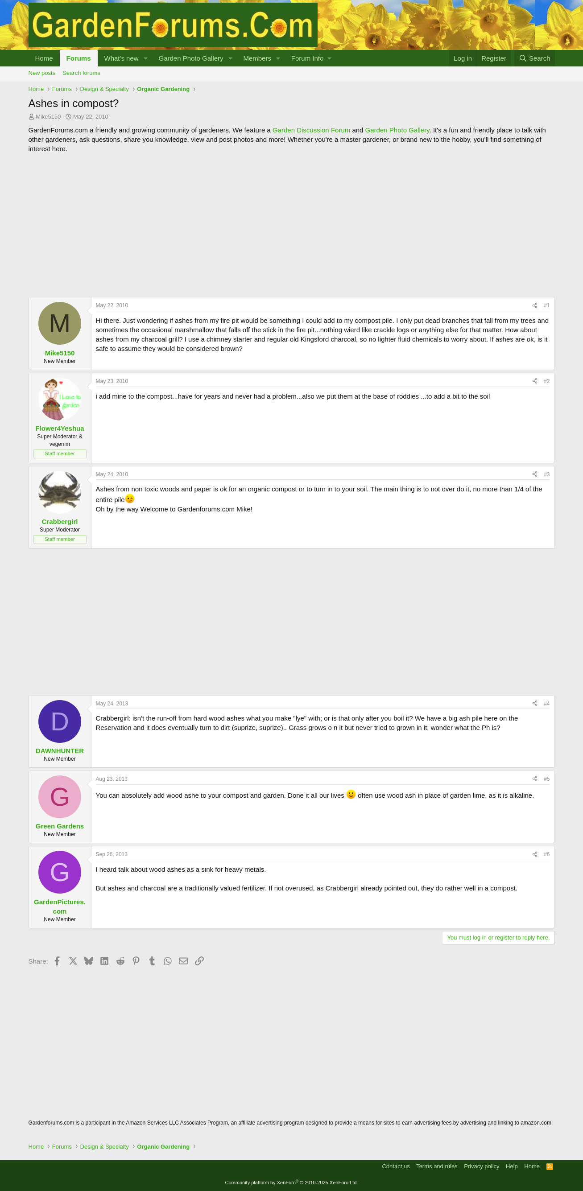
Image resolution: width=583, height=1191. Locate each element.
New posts (42, 73)
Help (512, 1166)
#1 (547, 305)
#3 (547, 474)
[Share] (535, 306)
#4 (547, 704)
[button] (145, 58)
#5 (547, 779)
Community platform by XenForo (291, 1182)
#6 (547, 854)
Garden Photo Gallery (190, 58)
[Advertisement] (292, 225)
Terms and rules (436, 1166)
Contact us (395, 1166)
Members (257, 58)
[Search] (534, 58)
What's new (121, 58)
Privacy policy (481, 1166)
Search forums (81, 73)
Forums (78, 58)
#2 (547, 381)
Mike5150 (48, 116)
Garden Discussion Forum (311, 130)
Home (44, 58)
